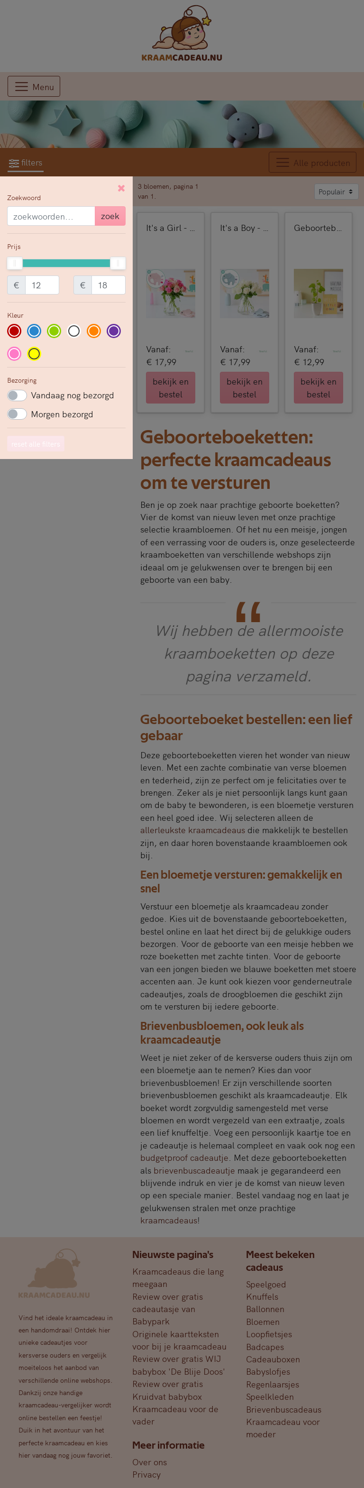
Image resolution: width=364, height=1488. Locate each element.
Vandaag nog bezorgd (72, 395)
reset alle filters (35, 444)
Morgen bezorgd (62, 414)
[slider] (15, 263)
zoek (110, 215)
